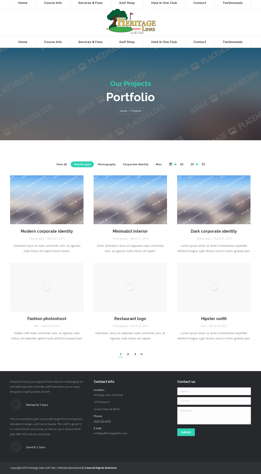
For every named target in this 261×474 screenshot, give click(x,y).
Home (123, 111)
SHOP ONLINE (85, 3)
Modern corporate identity (47, 231)
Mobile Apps (82, 164)
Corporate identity (135, 164)
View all (61, 164)
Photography (107, 164)
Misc (159, 164)
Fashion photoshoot (46, 318)
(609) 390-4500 (23, 3)
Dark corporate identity (214, 231)
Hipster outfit (214, 318)
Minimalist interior (130, 231)
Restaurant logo (130, 318)
